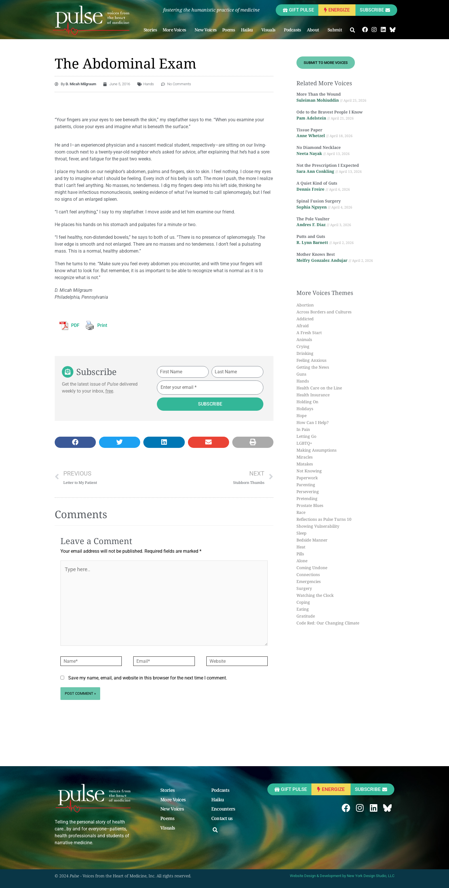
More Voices (176, 30)
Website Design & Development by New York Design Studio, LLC (342, 876)
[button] (353, 30)
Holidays (304, 408)
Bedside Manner (312, 540)
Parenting (305, 484)
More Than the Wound (318, 94)
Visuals (269, 30)
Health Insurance (313, 394)
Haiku (248, 30)
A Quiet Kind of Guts (316, 183)
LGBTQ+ (304, 443)
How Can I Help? (312, 422)
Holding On (307, 401)
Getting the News (312, 367)
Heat (300, 547)
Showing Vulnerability (317, 526)
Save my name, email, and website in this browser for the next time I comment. (147, 678)
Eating (302, 609)
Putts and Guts (310, 236)
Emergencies (308, 581)
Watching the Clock (315, 595)
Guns (301, 374)
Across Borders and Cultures (323, 312)
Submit (336, 30)
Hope (301, 415)
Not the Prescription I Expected (327, 165)
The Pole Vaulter (313, 218)
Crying (302, 346)
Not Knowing (309, 471)
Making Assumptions (316, 450)
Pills (300, 553)
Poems (228, 30)
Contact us (222, 818)
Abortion (305, 305)
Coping (303, 602)
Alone (301, 560)
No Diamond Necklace (318, 147)
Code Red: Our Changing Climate (327, 623)
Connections (308, 574)
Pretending (306, 498)
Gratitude (305, 616)
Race (300, 512)
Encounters (223, 809)
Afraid (302, 325)
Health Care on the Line (319, 388)
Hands (148, 84)
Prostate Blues (309, 505)
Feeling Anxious (311, 360)
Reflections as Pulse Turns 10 (323, 519)
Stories (150, 30)
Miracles (304, 457)
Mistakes (304, 464)
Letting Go (306, 436)
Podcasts (292, 30)
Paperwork (307, 477)
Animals (304, 339)
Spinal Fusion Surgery (318, 201)
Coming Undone (311, 567)
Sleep (301, 533)
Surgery (304, 588)
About (314, 30)
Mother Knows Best (315, 254)
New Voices (205, 30)
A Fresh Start (309, 332)
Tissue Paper (309, 129)
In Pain (303, 429)
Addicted (305, 318)
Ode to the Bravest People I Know (329, 112)
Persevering (307, 491)
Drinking (304, 353)
